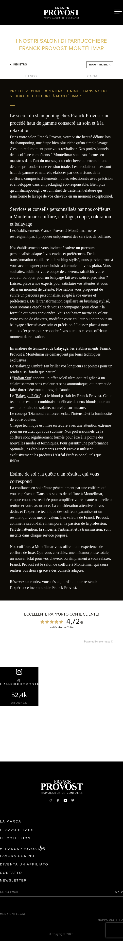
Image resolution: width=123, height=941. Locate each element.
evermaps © (106, 641)
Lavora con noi (18, 856)
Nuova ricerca (99, 64)
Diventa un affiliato (24, 864)
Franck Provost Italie (62, 12)
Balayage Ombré (29, 366)
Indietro (18, 64)
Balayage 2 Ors (28, 396)
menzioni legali (13, 914)
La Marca (10, 821)
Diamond (36, 413)
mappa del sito (110, 920)
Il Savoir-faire (17, 830)
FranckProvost (21, 849)
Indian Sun (22, 378)
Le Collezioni (16, 838)
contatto (11, 873)
